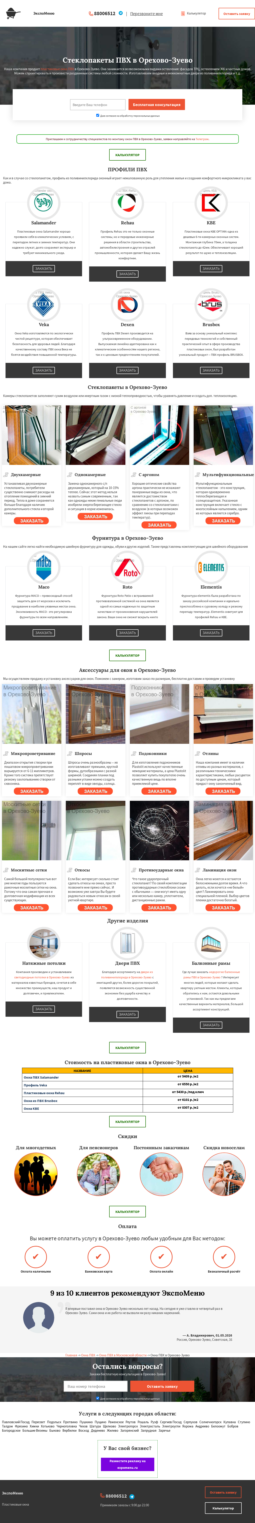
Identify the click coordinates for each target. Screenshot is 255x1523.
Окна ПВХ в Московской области (123, 1355)
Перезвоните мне (146, 13)
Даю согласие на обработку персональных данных (128, 115)
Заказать (43, 269)
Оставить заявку (236, 13)
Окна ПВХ (88, 1355)
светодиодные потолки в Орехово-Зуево (42, 977)
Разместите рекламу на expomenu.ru (128, 1464)
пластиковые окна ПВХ (57, 69)
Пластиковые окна (15, 1504)
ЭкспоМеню (12, 1493)
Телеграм (202, 139)
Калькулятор (193, 13)
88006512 (104, 13)
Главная (71, 1355)
